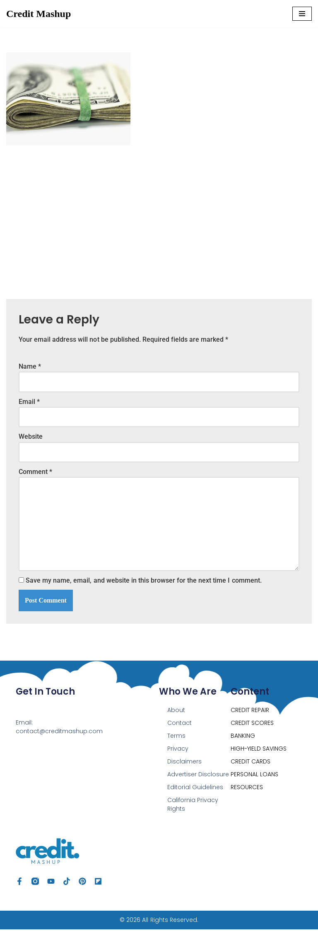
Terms (176, 737)
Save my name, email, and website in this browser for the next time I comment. (143, 582)
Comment (35, 472)
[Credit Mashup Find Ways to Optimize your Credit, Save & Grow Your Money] (38, 14)
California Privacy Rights (192, 805)
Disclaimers (184, 763)
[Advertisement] (159, 216)
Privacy (177, 750)
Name (30, 366)
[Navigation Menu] (302, 14)
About (176, 711)
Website (31, 437)
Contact (179, 724)
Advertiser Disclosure (198, 776)
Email (29, 402)
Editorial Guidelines (195, 789)
